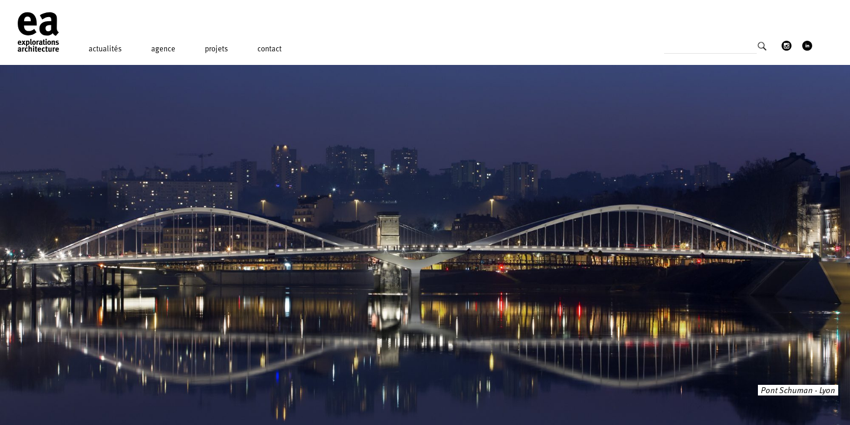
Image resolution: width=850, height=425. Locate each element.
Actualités (105, 48)
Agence (163, 48)
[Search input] (710, 49)
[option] (425, 245)
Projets (216, 48)
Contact (269, 48)
